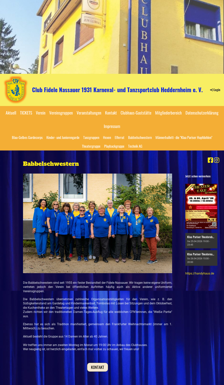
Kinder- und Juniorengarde (62, 137)
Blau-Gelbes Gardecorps (27, 137)
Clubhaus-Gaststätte (136, 113)
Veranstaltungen (89, 113)
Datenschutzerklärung (202, 113)
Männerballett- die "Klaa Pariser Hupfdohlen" (183, 137)
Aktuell (11, 113)
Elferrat (119, 137)
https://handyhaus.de (199, 273)
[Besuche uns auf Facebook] (210, 160)
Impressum (112, 126)
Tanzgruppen (91, 137)
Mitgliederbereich (168, 113)
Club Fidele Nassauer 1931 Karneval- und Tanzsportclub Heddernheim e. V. (117, 90)
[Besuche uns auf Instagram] (216, 160)
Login (214, 89)
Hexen (107, 137)
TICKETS (26, 113)
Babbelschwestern (140, 137)
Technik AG (135, 146)
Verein (40, 113)
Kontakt (111, 113)
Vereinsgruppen (61, 113)
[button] (201, 240)
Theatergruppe (91, 146)
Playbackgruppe (114, 146)
